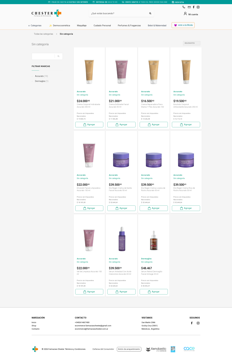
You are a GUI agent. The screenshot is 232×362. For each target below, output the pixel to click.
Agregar (89, 124)
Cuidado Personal (102, 25)
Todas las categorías (43, 34)
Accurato (41, 76)
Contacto (36, 329)
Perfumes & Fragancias (129, 25)
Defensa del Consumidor (103, 349)
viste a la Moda (183, 25)
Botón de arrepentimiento (129, 349)
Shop (34, 326)
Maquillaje (82, 25)
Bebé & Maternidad (157, 25)
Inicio (34, 322)
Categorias (35, 25)
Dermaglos (41, 81)
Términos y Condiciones (75, 349)
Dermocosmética (59, 25)
